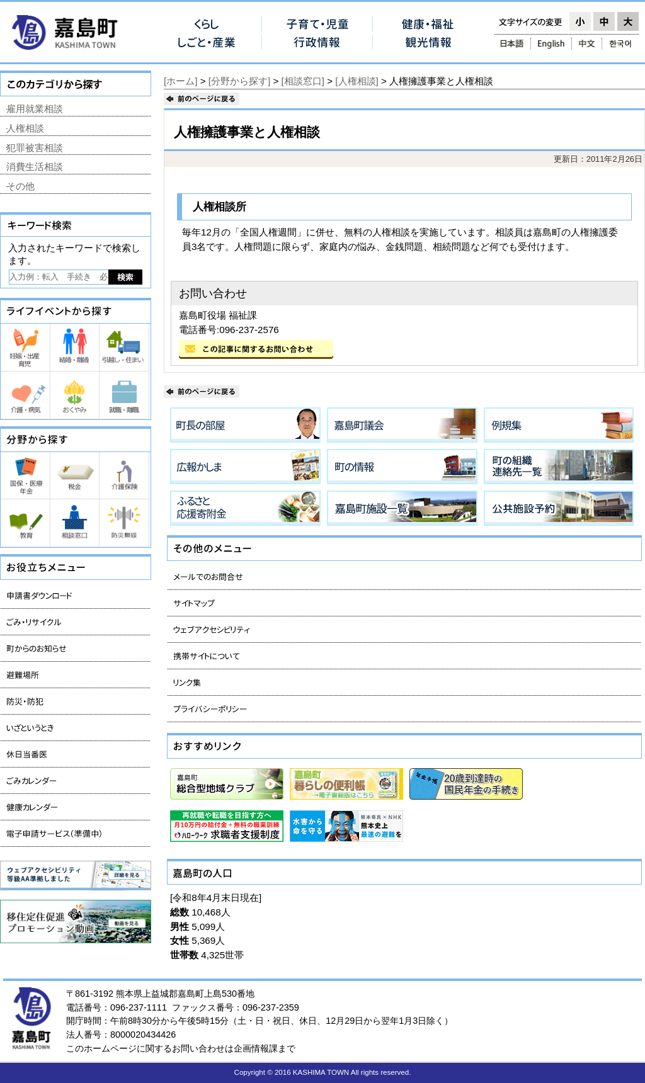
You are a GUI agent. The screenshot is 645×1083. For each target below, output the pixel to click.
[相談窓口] (303, 81)
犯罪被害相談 (34, 147)
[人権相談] (356, 81)
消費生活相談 (34, 166)
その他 (20, 186)
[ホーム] (180, 81)
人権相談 (25, 128)
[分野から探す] (239, 81)
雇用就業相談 (34, 108)
